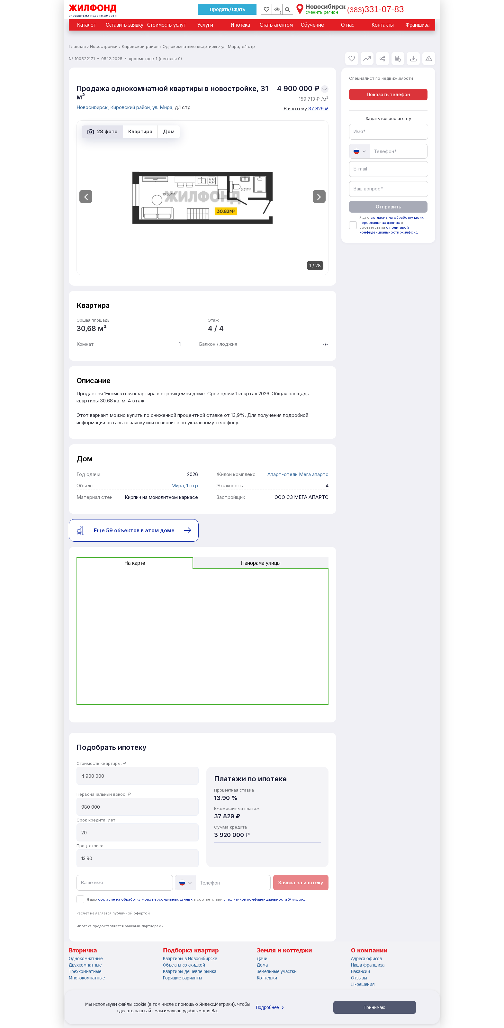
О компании (369, 950)
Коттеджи (267, 977)
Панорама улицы (261, 563)
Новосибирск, (93, 107)
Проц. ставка (90, 845)
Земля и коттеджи (284, 950)
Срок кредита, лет (95, 819)
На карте (134, 563)
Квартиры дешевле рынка (189, 971)
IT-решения (362, 984)
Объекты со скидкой (184, 965)
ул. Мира (162, 107)
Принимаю (374, 1007)
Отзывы (359, 977)
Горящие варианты (182, 977)
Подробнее (270, 1007)
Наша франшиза (367, 965)
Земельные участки (277, 971)
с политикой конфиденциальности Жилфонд (264, 899)
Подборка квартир (191, 950)
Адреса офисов (366, 958)
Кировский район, (131, 107)
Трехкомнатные (85, 971)
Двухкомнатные (85, 965)
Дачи (262, 958)
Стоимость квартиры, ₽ (101, 763)
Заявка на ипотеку (300, 882)
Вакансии (360, 971)
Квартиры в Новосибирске (190, 958)
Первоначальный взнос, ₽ (103, 794)
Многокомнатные (87, 977)
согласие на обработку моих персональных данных (145, 899)
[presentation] (85, 196)
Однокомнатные (86, 958)
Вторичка (83, 950)
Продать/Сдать (227, 9)
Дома (262, 965)
